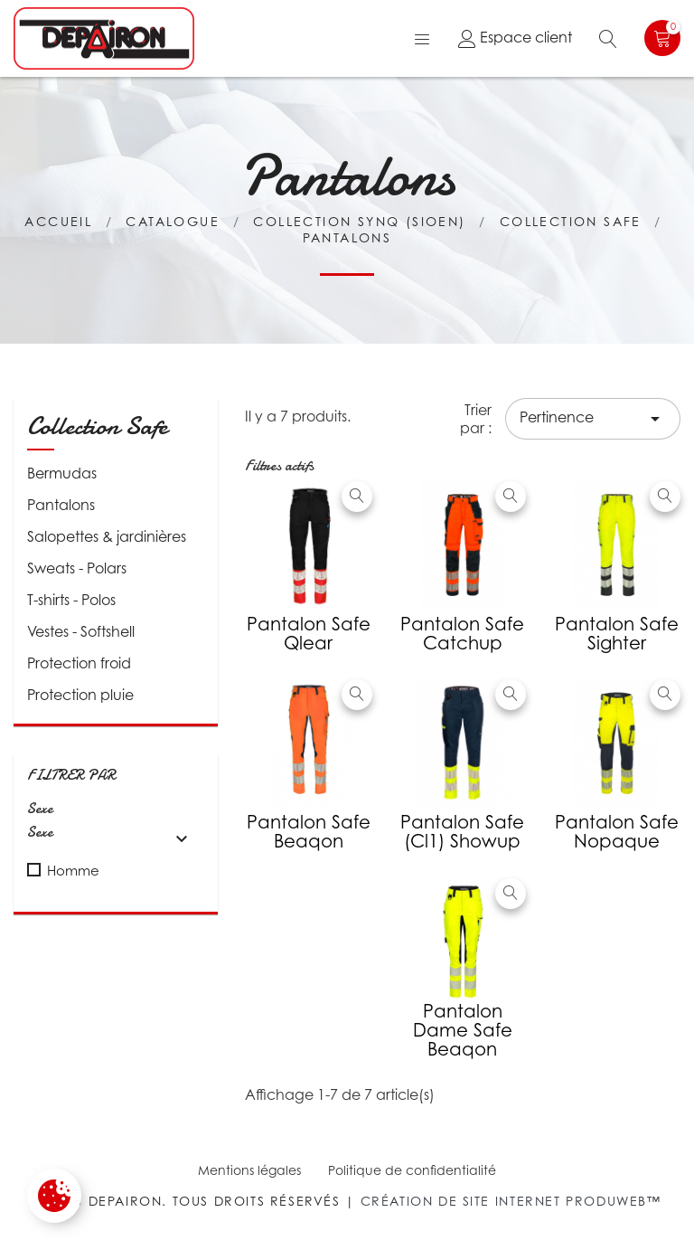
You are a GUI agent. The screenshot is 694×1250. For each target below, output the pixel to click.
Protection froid (79, 663)
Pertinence (593, 419)
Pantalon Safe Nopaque (617, 831)
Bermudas (62, 473)
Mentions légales (249, 1170)
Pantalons (61, 505)
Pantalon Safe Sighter (617, 633)
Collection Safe (97, 426)
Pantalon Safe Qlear (308, 633)
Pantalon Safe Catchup (462, 633)
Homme (73, 870)
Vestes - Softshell (81, 631)
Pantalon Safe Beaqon (308, 831)
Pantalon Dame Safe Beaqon (462, 1030)
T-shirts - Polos (71, 600)
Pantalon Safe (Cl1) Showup (462, 831)
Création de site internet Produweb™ (511, 1200)
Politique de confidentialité (412, 1170)
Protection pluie (80, 695)
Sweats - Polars (77, 568)
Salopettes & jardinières (106, 536)
